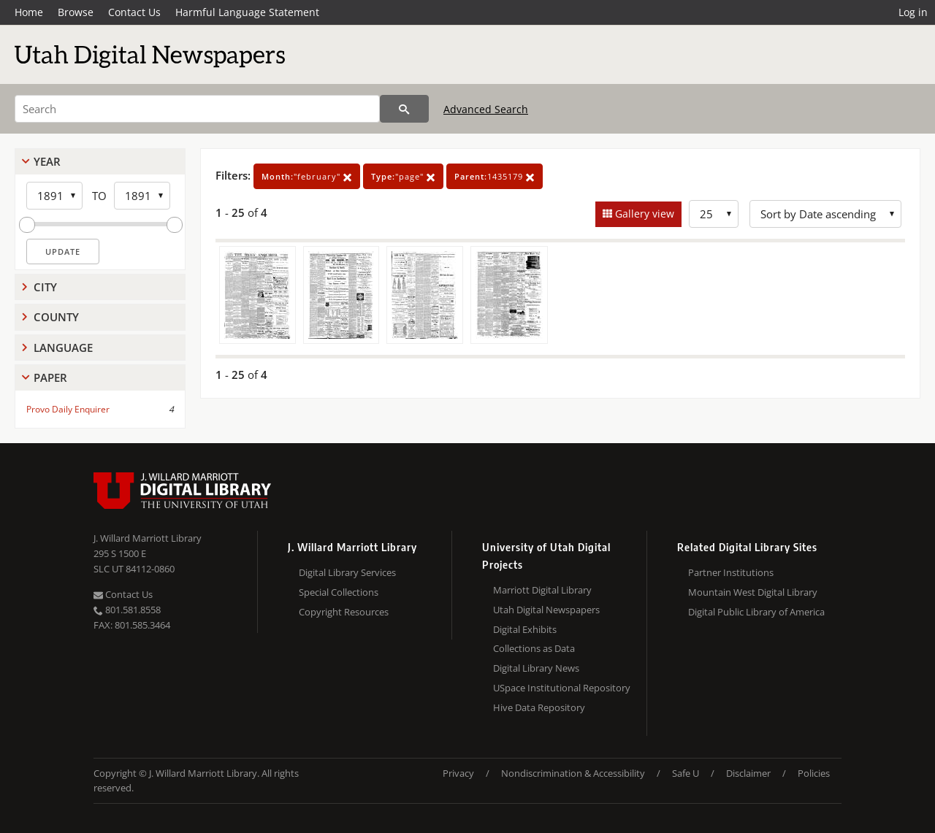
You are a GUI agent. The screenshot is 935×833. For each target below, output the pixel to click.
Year (47, 161)
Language (63, 347)
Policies (814, 773)
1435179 (494, 176)
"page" (403, 176)
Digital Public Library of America (756, 611)
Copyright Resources (344, 611)
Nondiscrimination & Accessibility (573, 773)
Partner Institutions (731, 572)
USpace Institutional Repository (561, 687)
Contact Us (134, 12)
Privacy (458, 773)
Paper (50, 377)
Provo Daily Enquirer (68, 409)
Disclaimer (748, 773)
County (56, 317)
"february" (307, 176)
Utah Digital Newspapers (546, 609)
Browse (76, 12)
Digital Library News (536, 668)
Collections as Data (534, 648)
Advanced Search (485, 109)
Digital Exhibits (525, 629)
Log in (913, 12)
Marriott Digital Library (542, 589)
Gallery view (643, 213)
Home (29, 12)
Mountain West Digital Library (752, 592)
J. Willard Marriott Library (148, 538)
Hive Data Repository (539, 707)
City (45, 287)
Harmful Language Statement (247, 12)
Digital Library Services (347, 572)
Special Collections (338, 592)
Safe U (685, 773)
